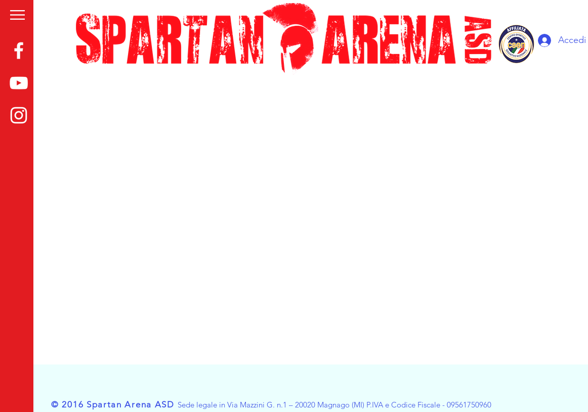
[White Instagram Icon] (19, 115)
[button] (17, 15)
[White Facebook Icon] (19, 50)
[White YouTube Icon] (19, 83)
